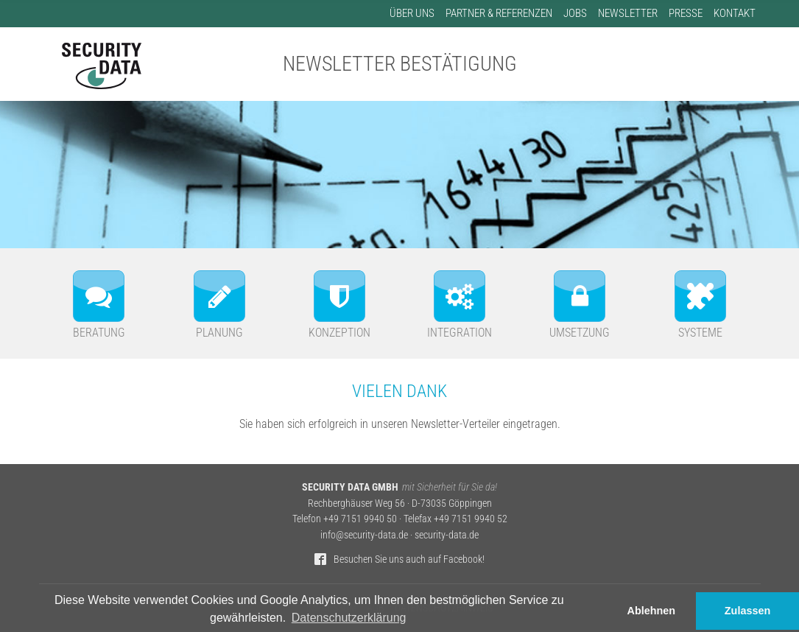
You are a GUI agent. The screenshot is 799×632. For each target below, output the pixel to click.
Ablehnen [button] (651, 611)
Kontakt (735, 13)
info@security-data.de (364, 535)
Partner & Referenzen (499, 13)
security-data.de (447, 535)
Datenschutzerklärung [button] (349, 617)
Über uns (412, 13)
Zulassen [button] (747, 611)
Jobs (575, 13)
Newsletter (628, 13)
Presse (686, 13)
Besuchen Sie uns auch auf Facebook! (409, 559)
